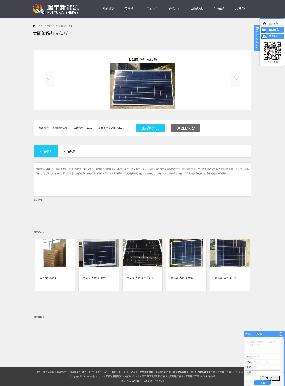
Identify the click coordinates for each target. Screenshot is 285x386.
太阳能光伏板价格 (182, 277)
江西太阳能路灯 (155, 376)
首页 (40, 26)
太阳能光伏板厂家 (226, 277)
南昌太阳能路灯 (163, 372)
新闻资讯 (197, 8)
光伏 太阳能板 (47, 277)
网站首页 (108, 8)
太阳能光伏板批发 (94, 277)
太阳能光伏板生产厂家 (140, 277)
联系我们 (241, 8)
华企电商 (159, 381)
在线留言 (219, 8)
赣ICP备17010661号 (131, 381)
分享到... (274, 36)
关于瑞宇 (130, 8)
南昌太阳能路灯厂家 (189, 376)
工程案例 (153, 8)
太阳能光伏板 (65, 26)
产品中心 (175, 8)
